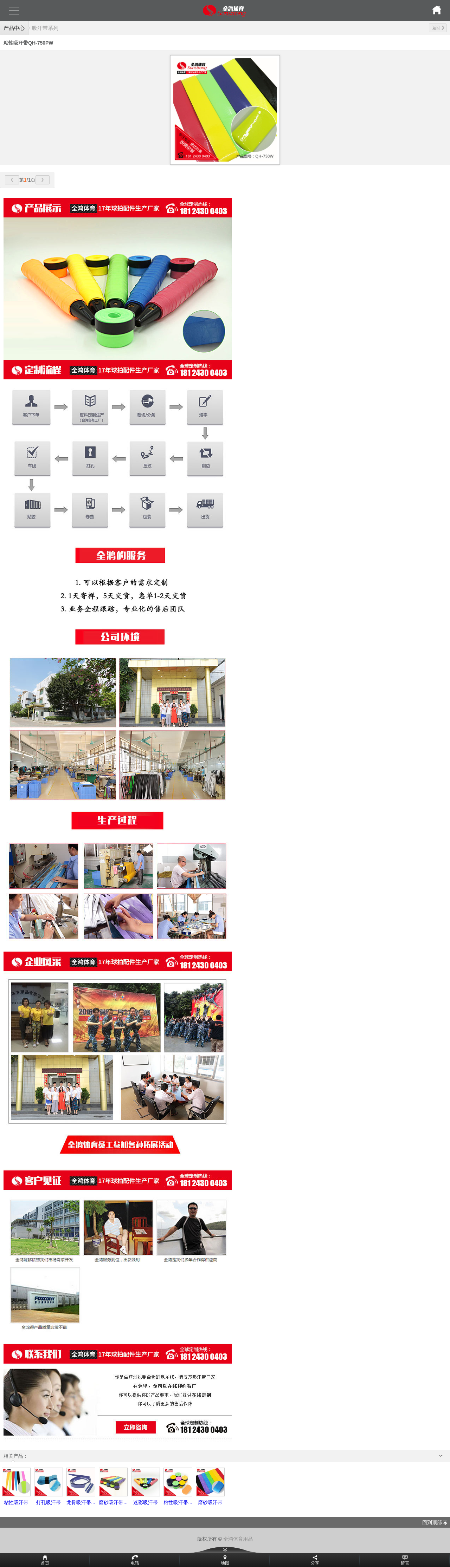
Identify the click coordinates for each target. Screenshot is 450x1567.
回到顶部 (432, 1522)
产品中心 (14, 28)
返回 (438, 27)
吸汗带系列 (45, 28)
